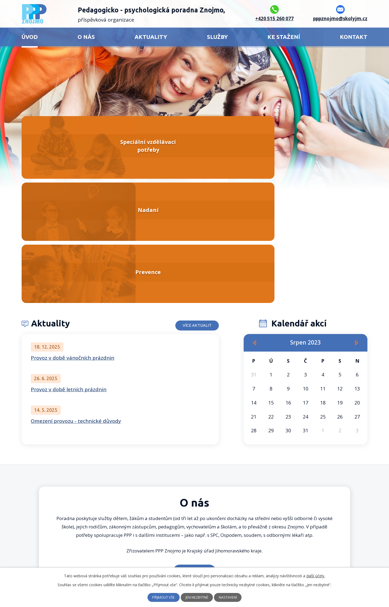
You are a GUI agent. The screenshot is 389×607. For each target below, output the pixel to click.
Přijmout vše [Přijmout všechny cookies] (160, 597)
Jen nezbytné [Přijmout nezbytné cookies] (197, 597)
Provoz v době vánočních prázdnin (72, 235)
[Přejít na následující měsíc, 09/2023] (356, 221)
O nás (86, 37)
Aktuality (151, 37)
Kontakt (353, 37)
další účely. (315, 575)
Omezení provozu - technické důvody (76, 298)
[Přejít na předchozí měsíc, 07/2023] (254, 221)
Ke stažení (283, 37)
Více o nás (195, 449)
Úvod (30, 37)
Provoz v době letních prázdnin (68, 267)
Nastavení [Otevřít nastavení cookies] (231, 597)
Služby (217, 37)
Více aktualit (191, 201)
